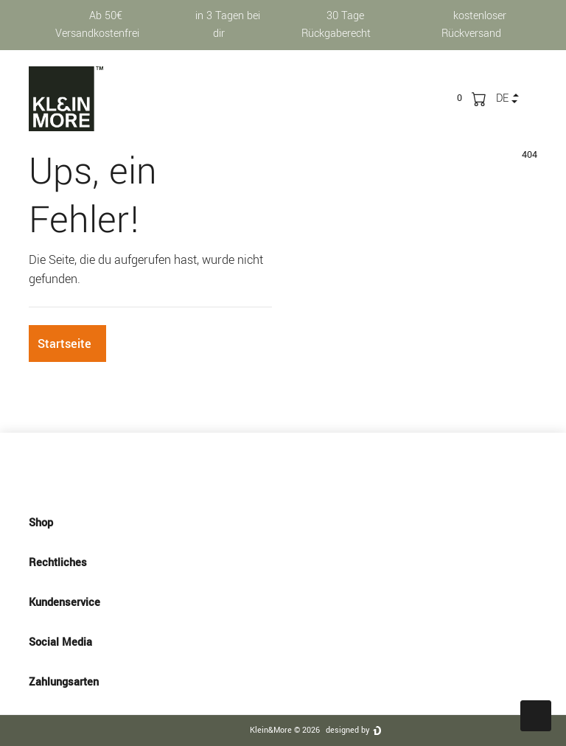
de (502, 98)
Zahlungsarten (283, 682)
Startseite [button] (64, 343)
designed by (347, 730)
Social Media (283, 642)
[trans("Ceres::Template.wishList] (459, 98)
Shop (283, 523)
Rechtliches (283, 562)
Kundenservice (283, 602)
